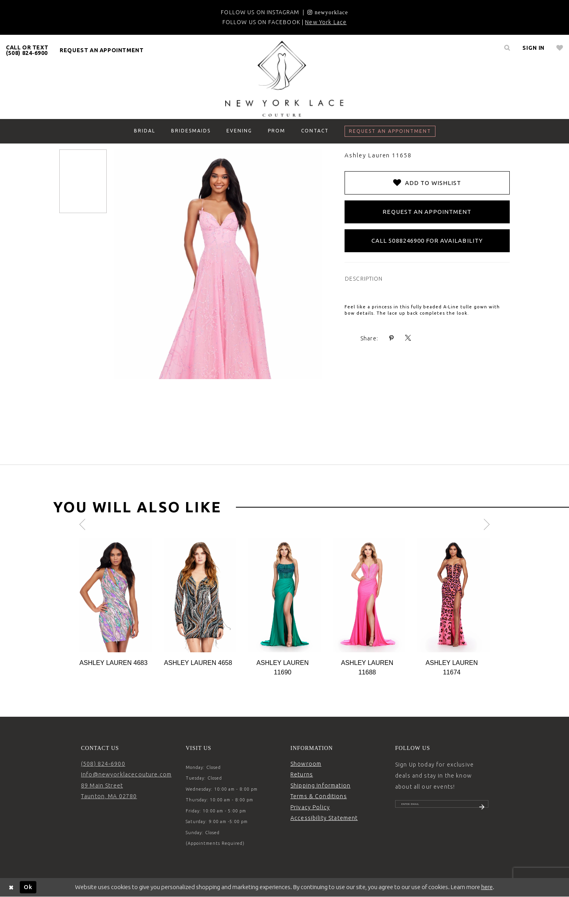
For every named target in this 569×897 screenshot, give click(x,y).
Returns (301, 774)
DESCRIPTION (364, 279)
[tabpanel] (115, 603)
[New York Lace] (284, 79)
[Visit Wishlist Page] (559, 48)
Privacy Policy (310, 807)
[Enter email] (441, 807)
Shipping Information (320, 785)
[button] (533, 47)
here (487, 887)
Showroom (305, 764)
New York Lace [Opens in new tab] (326, 22)
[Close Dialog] (11, 887)
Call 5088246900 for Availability (427, 240)
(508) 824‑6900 (103, 764)
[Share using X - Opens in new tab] (408, 338)
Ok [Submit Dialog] (28, 887)
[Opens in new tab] (327, 12)
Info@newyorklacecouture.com (126, 774)
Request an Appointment (426, 211)
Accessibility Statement (324, 818)
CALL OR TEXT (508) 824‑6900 (27, 50)
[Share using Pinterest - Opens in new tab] (391, 338)
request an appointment (101, 50)
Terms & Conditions (318, 796)
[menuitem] (27, 50)
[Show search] (506, 47)
